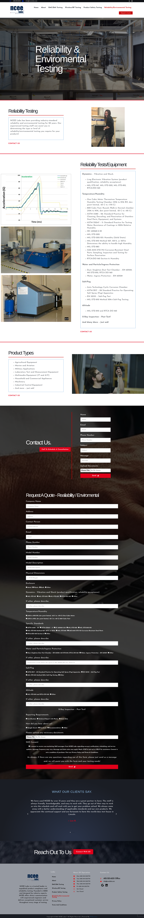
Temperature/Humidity (36, 610)
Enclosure (30, 582)
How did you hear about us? (39, 722)
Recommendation (55, 726)
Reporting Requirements (37, 713)
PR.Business (93, 914)
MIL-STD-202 (43, 594)
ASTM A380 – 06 (33, 626)
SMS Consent (32, 740)
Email (83, 423)
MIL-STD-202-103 (85, 626)
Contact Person (33, 520)
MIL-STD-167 (31, 594)
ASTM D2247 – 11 (47, 626)
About (43, 7)
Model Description (34, 561)
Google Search (32, 726)
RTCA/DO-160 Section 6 (35, 632)
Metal (29, 585)
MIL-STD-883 (62, 629)
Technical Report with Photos (48, 717)
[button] (28, 812)
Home (36, 7)
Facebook (43, 726)
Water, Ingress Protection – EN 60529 (94, 651)
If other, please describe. (37, 600)
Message (84, 454)
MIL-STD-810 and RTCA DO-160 (38, 692)
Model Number (33, 551)
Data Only (64, 717)
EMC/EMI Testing (55, 7)
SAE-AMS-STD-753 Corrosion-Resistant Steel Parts (86, 629)
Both (42, 585)
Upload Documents (89, 464)
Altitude (29, 688)
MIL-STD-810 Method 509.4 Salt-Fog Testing (42, 673)
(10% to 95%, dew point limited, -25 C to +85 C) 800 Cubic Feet (48, 617)
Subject (83, 444)
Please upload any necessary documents (44, 731)
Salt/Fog (30, 666)
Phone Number (87, 433)
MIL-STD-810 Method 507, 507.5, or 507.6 (41, 629)
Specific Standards (35, 622)
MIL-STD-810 (54, 594)
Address (29, 510)
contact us (13, 143)
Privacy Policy (56, 899)
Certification (31, 717)
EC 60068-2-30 (60, 626)
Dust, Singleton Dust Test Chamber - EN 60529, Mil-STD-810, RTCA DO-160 (53, 651)
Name (83, 413)
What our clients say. (72, 789)
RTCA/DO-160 (66, 594)
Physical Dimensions (35, 571)
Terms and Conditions (59, 903)
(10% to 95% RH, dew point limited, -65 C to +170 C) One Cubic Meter (51, 614)
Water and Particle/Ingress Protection (43, 647)
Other (49, 585)
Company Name (33, 500)
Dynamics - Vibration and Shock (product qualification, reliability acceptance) (62, 590)
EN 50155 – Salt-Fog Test (91, 670)
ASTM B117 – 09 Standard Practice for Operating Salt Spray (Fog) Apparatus (53, 670)
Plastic (36, 585)
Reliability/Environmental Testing (117, 7)
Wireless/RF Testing (73, 7)
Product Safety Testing (93, 7)
